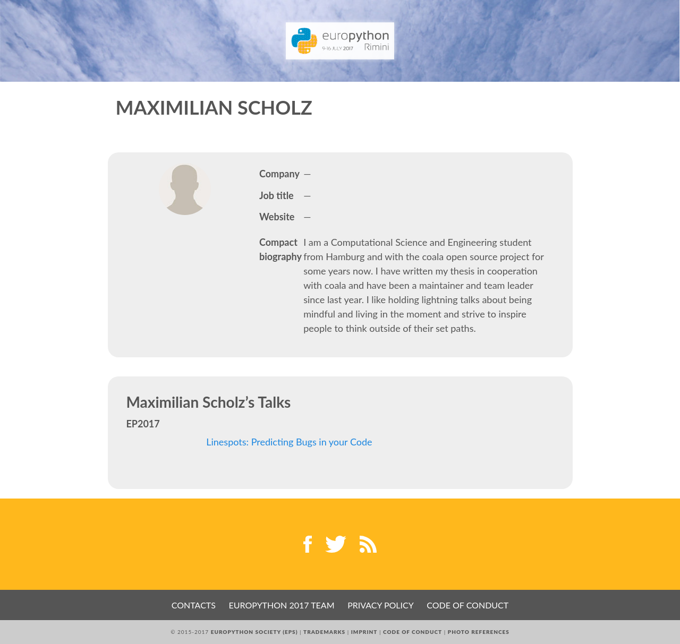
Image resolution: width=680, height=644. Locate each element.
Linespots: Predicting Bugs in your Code (289, 442)
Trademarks (324, 632)
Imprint (364, 632)
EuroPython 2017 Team (282, 605)
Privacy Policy (380, 605)
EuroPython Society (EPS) (254, 632)
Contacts (194, 605)
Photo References (478, 632)
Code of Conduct (467, 605)
